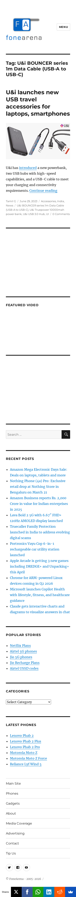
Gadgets (13, 803)
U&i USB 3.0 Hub (34, 214)
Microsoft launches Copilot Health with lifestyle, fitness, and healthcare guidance (40, 595)
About (11, 813)
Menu (63, 27)
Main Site (13, 783)
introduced (28, 168)
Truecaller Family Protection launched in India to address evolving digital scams (40, 532)
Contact (12, 843)
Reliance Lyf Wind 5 (26, 764)
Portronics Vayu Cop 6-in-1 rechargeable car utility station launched (34, 549)
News (9, 205)
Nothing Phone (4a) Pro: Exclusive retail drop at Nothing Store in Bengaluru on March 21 (37, 486)
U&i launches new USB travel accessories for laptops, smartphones (38, 103)
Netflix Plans (20, 646)
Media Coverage (19, 823)
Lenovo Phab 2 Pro (25, 747)
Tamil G (11, 201)
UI (47, 214)
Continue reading (43, 191)
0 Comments (61, 214)
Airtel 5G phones (23, 651)
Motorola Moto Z (23, 753)
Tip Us (11, 853)
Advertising (15, 833)
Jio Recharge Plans (25, 663)
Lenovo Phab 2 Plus (25, 741)
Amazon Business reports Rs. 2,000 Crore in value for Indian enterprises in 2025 (39, 503)
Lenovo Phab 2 (22, 736)
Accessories (48, 201)
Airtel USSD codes (24, 668)
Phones (12, 793)
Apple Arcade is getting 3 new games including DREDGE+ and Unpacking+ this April (39, 566)
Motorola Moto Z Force (28, 758)
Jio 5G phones (21, 657)
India (60, 201)
